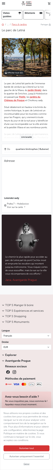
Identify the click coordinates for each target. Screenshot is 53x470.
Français (8, 335)
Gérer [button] (27, 464)
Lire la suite (26, 137)
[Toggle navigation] (3, 3)
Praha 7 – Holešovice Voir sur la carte (18, 205)
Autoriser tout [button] (26, 448)
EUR (6, 347)
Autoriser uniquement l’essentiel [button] (26, 456)
